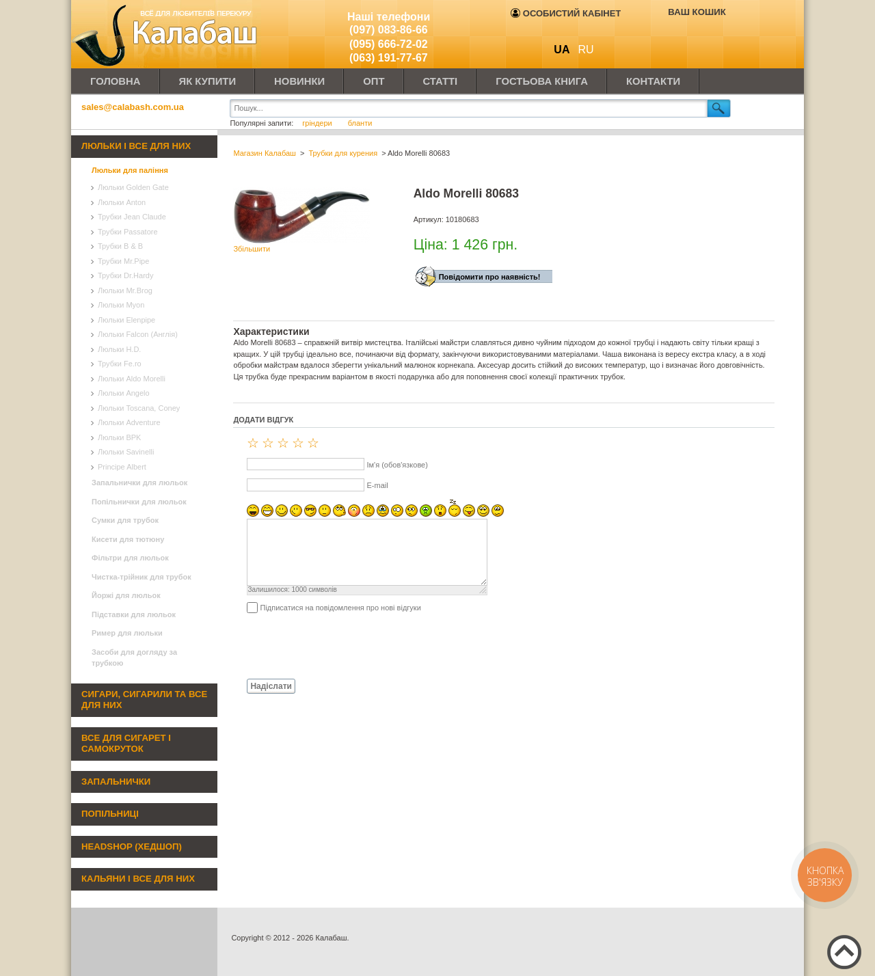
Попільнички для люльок (139, 502)
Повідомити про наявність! (490, 277)
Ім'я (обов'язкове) (396, 465)
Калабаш (166, 34)
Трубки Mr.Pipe (123, 261)
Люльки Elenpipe (126, 320)
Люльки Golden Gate (133, 187)
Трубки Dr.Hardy (125, 275)
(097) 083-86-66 (388, 30)
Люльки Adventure (129, 422)
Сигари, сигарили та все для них (144, 700)
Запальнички (115, 781)
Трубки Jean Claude (132, 217)
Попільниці (110, 814)
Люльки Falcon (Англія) (138, 334)
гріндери (318, 123)
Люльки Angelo (124, 393)
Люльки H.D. (119, 349)
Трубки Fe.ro (120, 364)
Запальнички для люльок (139, 482)
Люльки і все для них (136, 146)
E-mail (377, 485)
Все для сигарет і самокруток (126, 744)
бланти (360, 123)
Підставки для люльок (134, 614)
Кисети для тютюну (128, 539)
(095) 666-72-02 (388, 44)
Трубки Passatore (128, 232)
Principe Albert (122, 467)
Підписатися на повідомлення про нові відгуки (340, 608)
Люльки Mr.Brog (125, 290)
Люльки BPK (119, 437)
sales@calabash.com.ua (132, 107)
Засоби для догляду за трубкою (134, 658)
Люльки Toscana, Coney (139, 408)
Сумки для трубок (125, 520)
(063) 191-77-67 (388, 58)
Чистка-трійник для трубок (141, 577)
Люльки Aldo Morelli (131, 379)
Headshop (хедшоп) (131, 846)
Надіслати (271, 686)
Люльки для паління (130, 170)
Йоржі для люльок (126, 595)
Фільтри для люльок (130, 558)
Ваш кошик (696, 12)
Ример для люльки (127, 633)
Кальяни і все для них (138, 878)
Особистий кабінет (566, 13)
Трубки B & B (120, 246)
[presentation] (337, 645)
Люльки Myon (121, 305)
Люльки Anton (122, 202)
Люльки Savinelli (126, 452)
